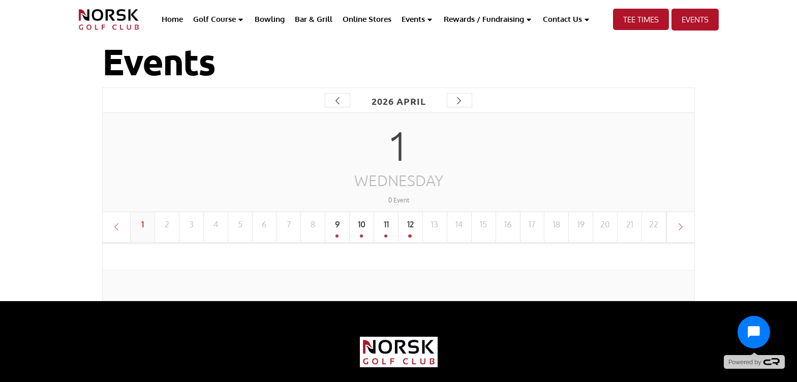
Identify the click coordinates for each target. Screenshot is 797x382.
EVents (695, 19)
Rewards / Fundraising (488, 19)
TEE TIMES (641, 19)
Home (172, 19)
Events (418, 19)
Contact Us (567, 19)
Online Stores (367, 19)
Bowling (270, 19)
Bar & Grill (313, 19)
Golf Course (218, 19)
